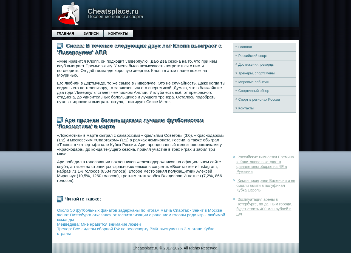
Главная (65, 33)
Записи (91, 33)
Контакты (118, 33)
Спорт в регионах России (259, 99)
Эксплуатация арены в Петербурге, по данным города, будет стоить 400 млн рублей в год (264, 206)
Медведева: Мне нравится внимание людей (99, 224)
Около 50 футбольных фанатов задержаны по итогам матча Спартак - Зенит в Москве (139, 210)
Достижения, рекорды (256, 64)
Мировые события (253, 82)
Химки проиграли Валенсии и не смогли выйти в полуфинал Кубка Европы (265, 185)
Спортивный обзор (253, 91)
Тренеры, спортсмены (256, 73)
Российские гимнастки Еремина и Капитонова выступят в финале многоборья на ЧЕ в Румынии (265, 164)
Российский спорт (253, 56)
